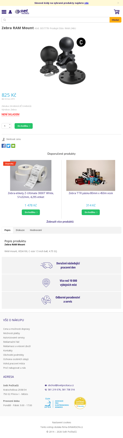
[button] (31, 212)
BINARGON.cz (75, 427)
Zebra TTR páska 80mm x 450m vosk (91, 193)
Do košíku (23, 125)
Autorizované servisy (14, 337)
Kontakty (7, 350)
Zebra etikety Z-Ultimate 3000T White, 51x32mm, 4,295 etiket (31, 195)
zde (86, 2)
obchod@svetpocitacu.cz (61, 385)
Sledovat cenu (13, 139)
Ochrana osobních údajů (16, 359)
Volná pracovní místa (14, 363)
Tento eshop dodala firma (53, 427)
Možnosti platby (11, 333)
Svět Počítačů (21, 11)
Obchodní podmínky (13, 354)
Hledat (115, 19)
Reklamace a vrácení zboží (17, 346)
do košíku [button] (30, 212)
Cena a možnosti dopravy (16, 328)
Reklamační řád (11, 341)
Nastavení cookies (61, 422)
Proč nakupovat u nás (14, 367)
